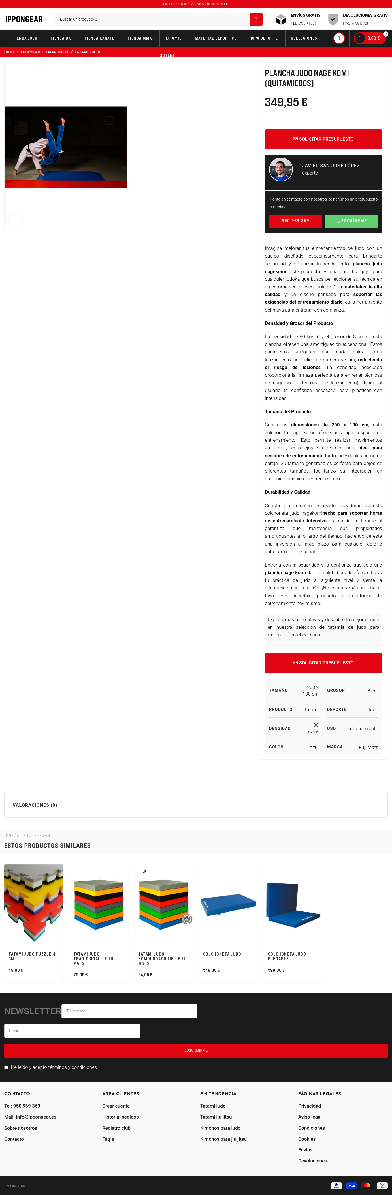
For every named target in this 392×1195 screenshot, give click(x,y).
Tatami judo (213, 1106)
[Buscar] (159, 19)
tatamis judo (88, 52)
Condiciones (311, 1128)
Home (9, 52)
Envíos (305, 1150)
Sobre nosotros (20, 1128)
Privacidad (309, 1106)
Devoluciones (312, 1161)
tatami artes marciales (45, 52)
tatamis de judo (347, 627)
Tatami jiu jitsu (216, 1117)
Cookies (307, 1139)
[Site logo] (24, 19)
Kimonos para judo (220, 1128)
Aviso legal (310, 1117)
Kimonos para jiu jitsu (223, 1139)
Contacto (14, 1139)
